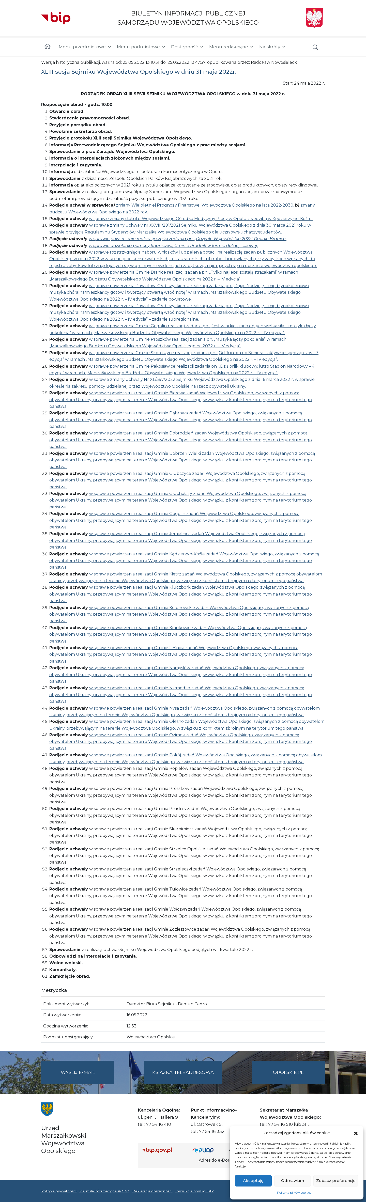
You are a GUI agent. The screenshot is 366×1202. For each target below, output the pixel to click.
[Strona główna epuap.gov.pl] (208, 1150)
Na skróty (272, 47)
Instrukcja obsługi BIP (194, 1191)
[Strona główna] (47, 47)
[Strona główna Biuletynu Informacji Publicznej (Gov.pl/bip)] (163, 1150)
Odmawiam (292, 1180)
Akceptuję (253, 1180)
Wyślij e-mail (88, 1077)
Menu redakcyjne (231, 47)
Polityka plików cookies (294, 1192)
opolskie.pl (288, 1072)
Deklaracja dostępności (152, 1191)
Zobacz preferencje (336, 1180)
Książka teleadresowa (183, 1072)
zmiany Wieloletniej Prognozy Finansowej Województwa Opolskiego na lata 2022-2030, (205, 205)
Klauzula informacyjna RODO (104, 1191)
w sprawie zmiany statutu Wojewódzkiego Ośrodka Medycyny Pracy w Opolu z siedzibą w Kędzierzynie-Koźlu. (201, 218)
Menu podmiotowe (141, 47)
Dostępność (187, 47)
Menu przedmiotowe (85, 47)
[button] (355, 1132)
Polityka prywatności (59, 1191)
